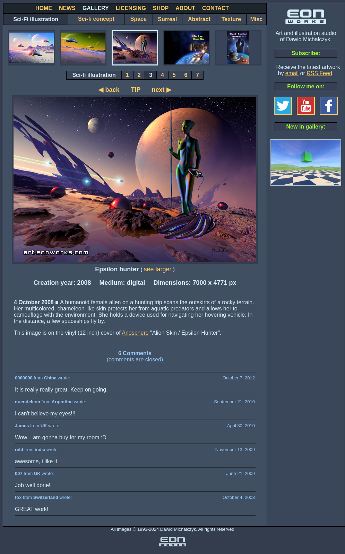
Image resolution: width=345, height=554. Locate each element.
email (292, 73)
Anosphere (135, 333)
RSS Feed (319, 73)
